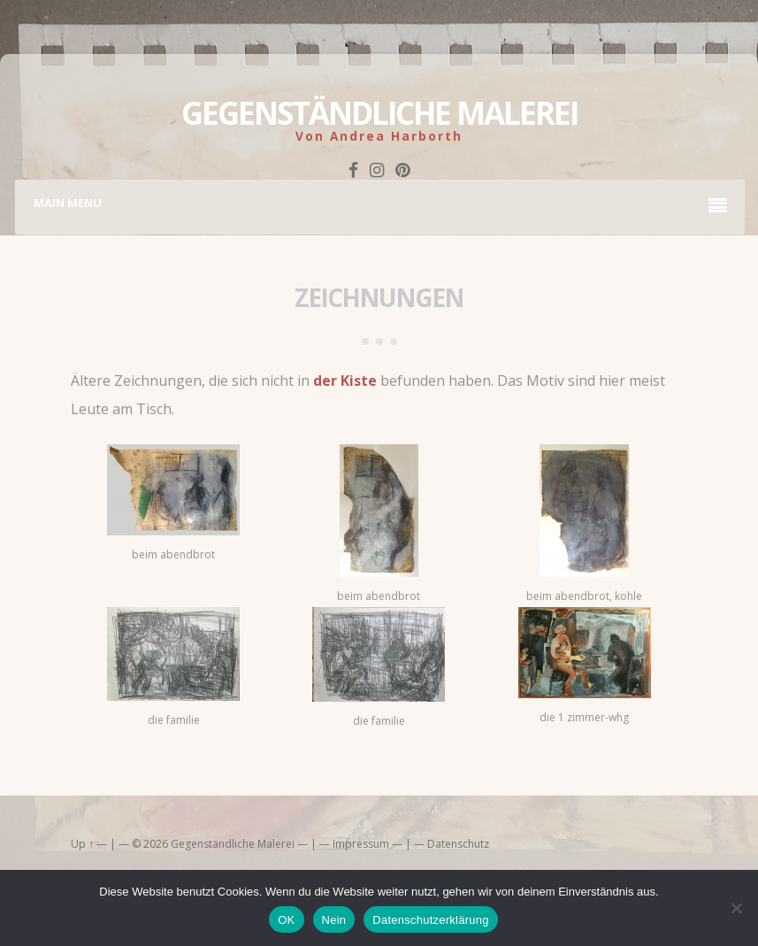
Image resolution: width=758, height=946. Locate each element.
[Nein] (736, 908)
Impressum (361, 843)
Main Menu (380, 205)
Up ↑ (82, 843)
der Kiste (345, 380)
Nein (334, 920)
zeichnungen (379, 297)
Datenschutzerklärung (430, 920)
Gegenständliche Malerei (379, 113)
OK (286, 920)
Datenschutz (458, 843)
